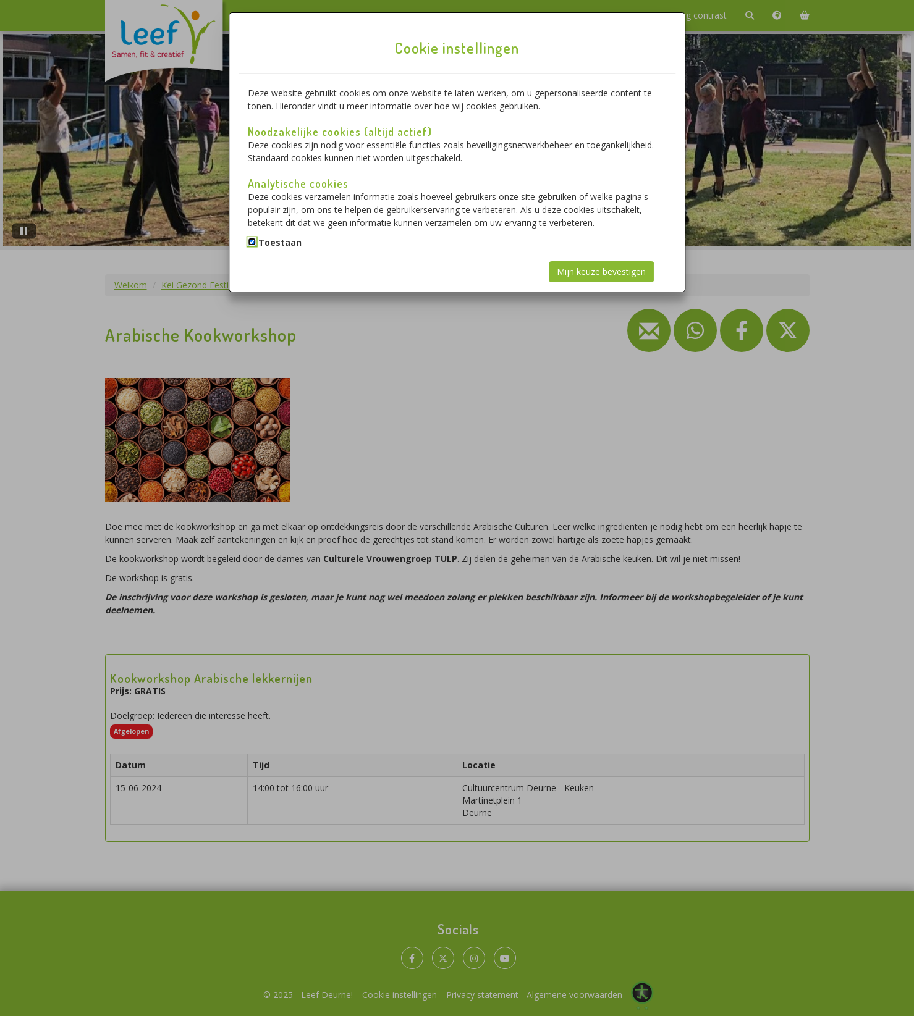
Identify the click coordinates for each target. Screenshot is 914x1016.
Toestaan (280, 242)
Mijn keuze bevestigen (601, 271)
